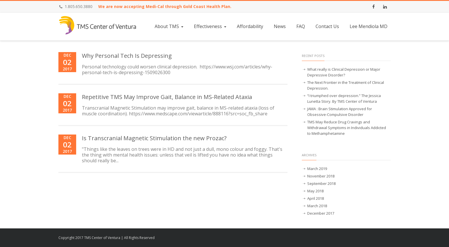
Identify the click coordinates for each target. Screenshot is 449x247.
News (280, 26)
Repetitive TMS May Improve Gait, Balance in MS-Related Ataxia (167, 97)
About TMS (169, 26)
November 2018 (320, 176)
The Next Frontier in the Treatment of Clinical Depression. (345, 85)
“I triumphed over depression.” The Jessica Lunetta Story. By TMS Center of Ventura (344, 98)
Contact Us (327, 26)
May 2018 (315, 190)
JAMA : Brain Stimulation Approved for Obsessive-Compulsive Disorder (339, 111)
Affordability (250, 26)
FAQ (300, 26)
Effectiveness (210, 26)
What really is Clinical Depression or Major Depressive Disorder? (343, 72)
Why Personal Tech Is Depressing (127, 56)
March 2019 (317, 168)
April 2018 (315, 198)
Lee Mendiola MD (368, 26)
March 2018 (317, 205)
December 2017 (320, 213)
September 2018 (321, 183)
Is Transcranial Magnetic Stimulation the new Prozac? (154, 138)
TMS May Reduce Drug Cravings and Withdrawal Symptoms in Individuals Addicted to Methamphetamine (346, 127)
